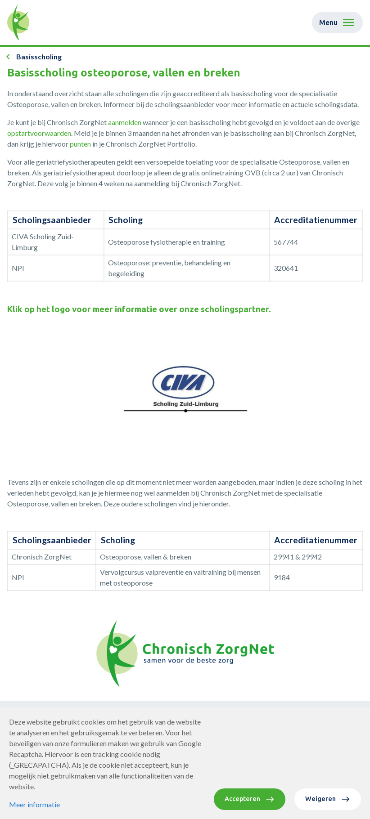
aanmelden (125, 122)
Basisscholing (39, 56)
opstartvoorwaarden (39, 133)
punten (81, 143)
